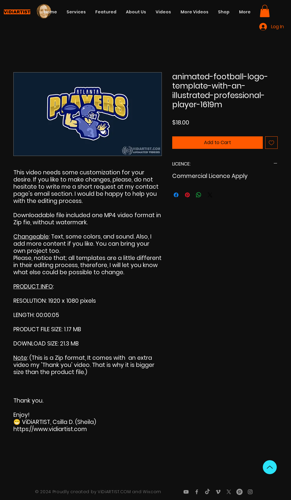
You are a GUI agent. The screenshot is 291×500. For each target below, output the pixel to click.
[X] (229, 492)
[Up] (270, 467)
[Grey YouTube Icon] (186, 492)
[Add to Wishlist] (271, 142)
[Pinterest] (239, 492)
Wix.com (152, 492)
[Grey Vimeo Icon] (218, 492)
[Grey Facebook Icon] (197, 492)
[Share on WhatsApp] (198, 194)
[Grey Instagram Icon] (250, 492)
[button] (265, 11)
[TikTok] (207, 492)
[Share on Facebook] (176, 194)
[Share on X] (209, 194)
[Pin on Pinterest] (187, 194)
